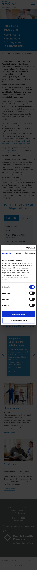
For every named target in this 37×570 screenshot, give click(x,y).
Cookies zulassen (18, 314)
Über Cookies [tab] (30, 253)
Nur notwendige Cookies (18, 320)
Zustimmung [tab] (6, 253)
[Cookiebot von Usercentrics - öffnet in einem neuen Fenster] (26, 248)
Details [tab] (18, 253)
